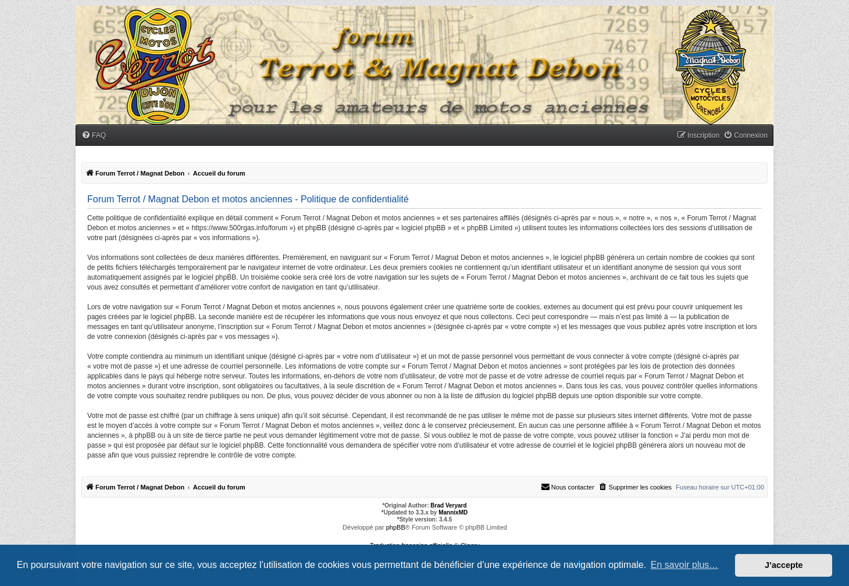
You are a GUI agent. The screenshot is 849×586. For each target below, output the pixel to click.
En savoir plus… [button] (685, 565)
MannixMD (453, 512)
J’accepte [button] (784, 565)
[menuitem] (93, 136)
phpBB (395, 527)
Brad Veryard (448, 505)
